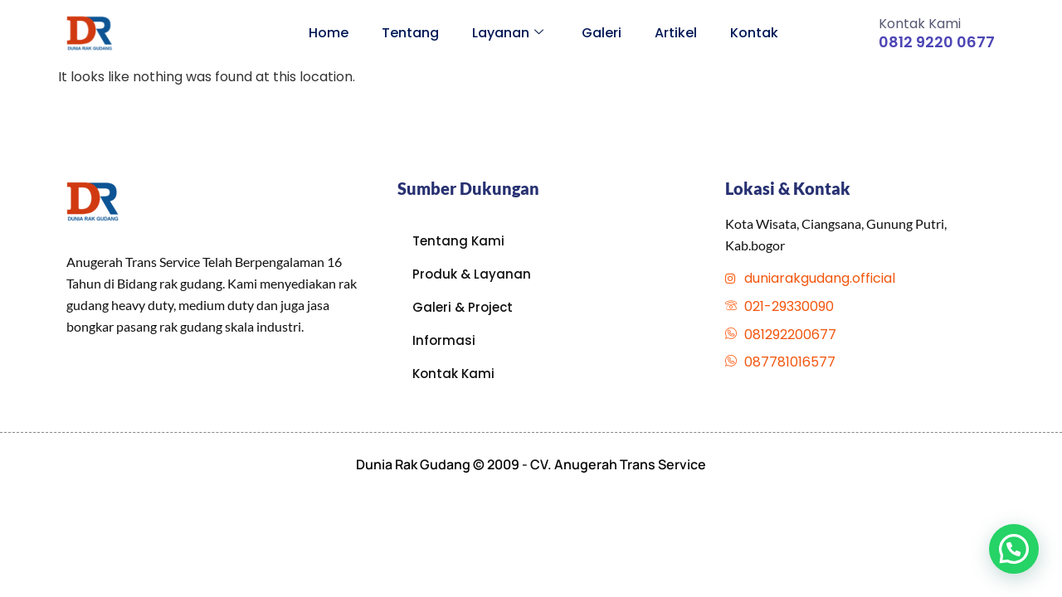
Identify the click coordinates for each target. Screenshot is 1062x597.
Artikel (676, 32)
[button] (1014, 549)
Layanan (507, 33)
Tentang (410, 32)
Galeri (601, 32)
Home (328, 32)
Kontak (754, 32)
